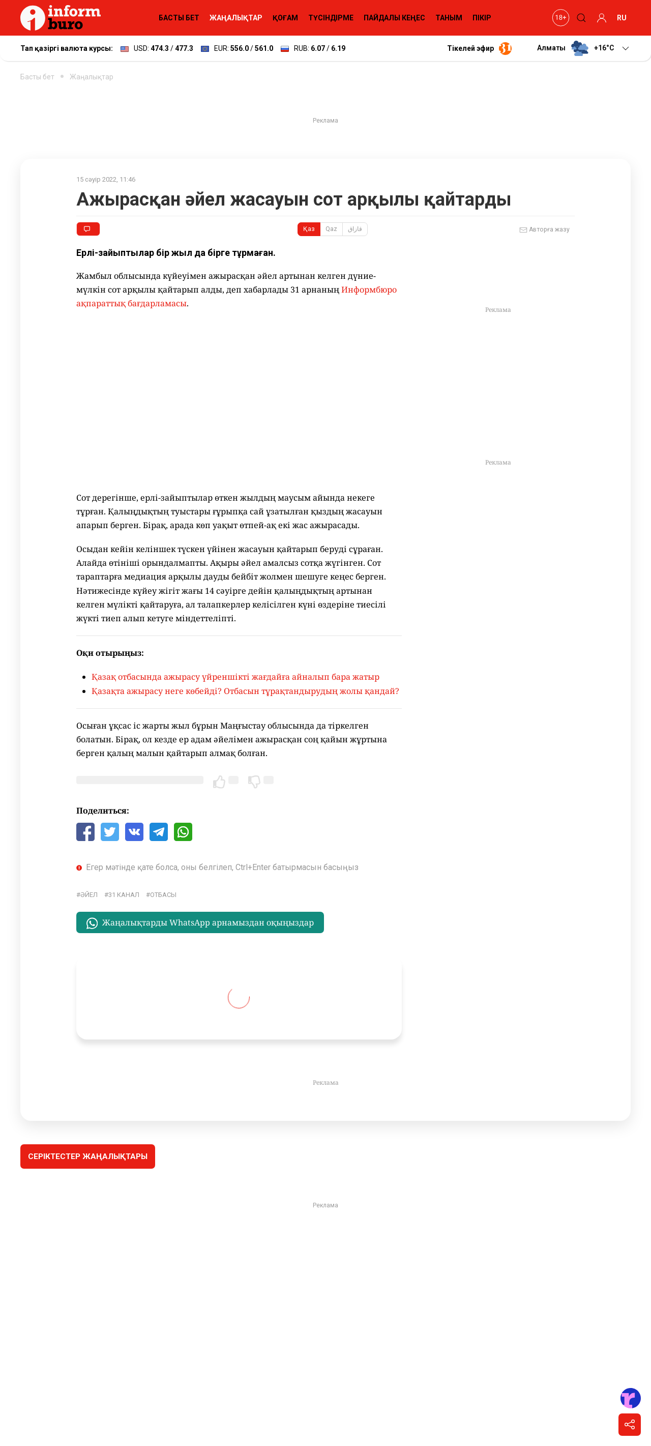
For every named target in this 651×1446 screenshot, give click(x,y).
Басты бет (37, 77)
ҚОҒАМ (285, 18)
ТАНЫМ (448, 18)
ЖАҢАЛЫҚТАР (236, 18)
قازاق (355, 229)
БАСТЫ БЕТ (179, 18)
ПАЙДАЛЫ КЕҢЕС (394, 18)
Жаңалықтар (91, 77)
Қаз (309, 229)
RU (622, 18)
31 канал (123, 895)
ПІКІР (481, 18)
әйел (89, 895)
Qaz (331, 229)
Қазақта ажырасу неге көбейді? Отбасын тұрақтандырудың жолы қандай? (245, 691)
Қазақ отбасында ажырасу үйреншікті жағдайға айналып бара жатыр (235, 676)
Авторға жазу (544, 230)
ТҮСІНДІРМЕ (330, 18)
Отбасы (163, 895)
